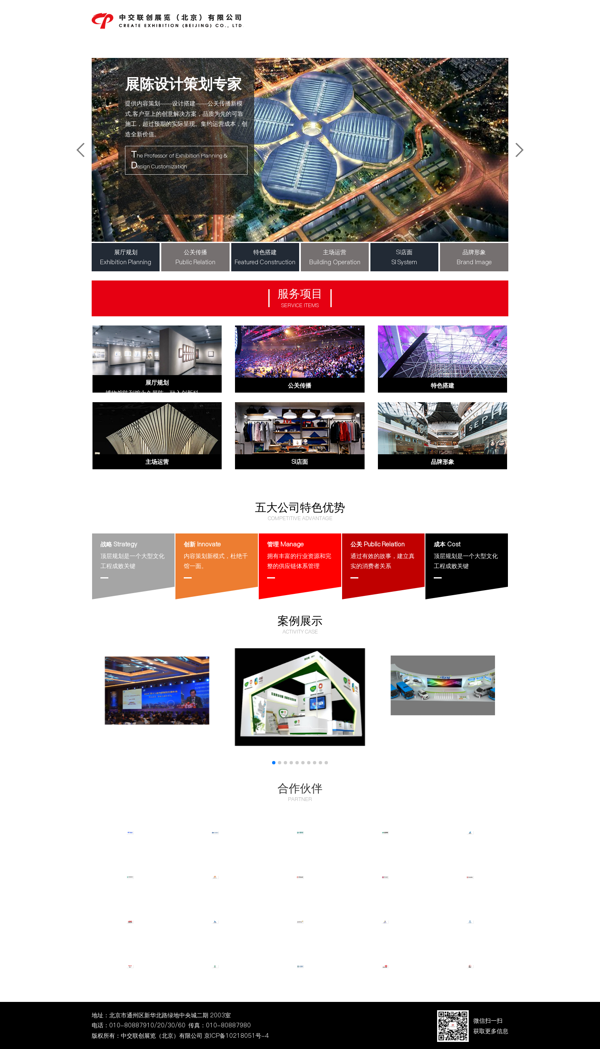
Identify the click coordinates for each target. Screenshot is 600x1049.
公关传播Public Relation (195, 257)
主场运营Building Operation (334, 257)
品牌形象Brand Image (474, 257)
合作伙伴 (300, 788)
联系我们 (488, 18)
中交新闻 (324, 18)
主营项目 (365, 18)
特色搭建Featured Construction (265, 257)
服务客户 (447, 18)
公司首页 (284, 18)
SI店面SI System (405, 257)
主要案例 (406, 18)
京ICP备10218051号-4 (236, 1035)
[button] (273, 762)
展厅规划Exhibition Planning (126, 257)
